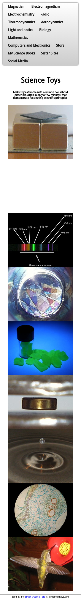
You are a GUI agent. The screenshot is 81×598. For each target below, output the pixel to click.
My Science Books (21, 53)
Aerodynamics (52, 22)
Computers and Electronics (29, 45)
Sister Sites (49, 53)
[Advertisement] (40, 186)
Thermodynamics (21, 22)
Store (60, 45)
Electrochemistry (21, 14)
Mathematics (18, 38)
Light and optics (20, 30)
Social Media (18, 61)
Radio (44, 14)
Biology (45, 30)
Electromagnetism (45, 7)
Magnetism (16, 7)
